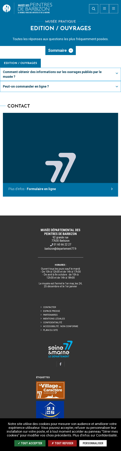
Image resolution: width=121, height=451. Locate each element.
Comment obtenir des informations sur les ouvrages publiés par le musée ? (52, 74)
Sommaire (57, 50)
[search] (93, 8)
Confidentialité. (107, 435)
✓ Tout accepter (30, 443)
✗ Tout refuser (62, 443)
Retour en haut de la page (111, 215)
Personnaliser (93, 443)
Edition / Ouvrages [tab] (20, 63)
